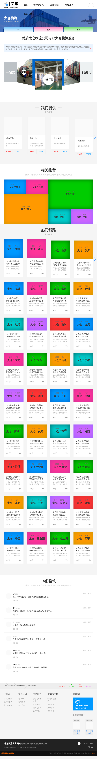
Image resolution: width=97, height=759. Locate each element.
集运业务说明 (51, 703)
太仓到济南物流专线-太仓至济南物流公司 (37, 264)
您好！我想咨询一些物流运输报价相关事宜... (31, 600)
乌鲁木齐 (70, 756)
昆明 (75, 756)
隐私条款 (13, 751)
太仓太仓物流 (32, 689)
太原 (55, 756)
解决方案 (21, 709)
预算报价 (34, 138)
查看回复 (15, 604)
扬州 (78, 30)
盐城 (48, 30)
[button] (95, 137)
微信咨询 (70, 689)
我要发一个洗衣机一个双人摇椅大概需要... (30, 671)
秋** (14, 625)
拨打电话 (62, 688)
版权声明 (7, 751)
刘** (14, 668)
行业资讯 (21, 702)
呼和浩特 (60, 756)
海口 (89, 756)
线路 (28, 751)
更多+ (94, 756)
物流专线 (33, 751)
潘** (14, 654)
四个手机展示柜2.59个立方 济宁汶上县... (30, 642)
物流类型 (21, 705)
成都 (82, 756)
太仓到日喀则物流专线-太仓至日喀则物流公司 (60, 518)
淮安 (18, 30)
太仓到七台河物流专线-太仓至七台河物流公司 (60, 553)
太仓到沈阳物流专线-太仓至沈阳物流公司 (84, 264)
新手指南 (50, 711)
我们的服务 (8, 709)
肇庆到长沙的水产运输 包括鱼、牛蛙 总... (30, 656)
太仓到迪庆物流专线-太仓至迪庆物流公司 (83, 339)
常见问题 (50, 714)
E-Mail (80, 688)
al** (14, 597)
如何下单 (36, 714)
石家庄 (51, 756)
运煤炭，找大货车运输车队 (24, 628)
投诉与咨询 (37, 711)
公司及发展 (8, 702)
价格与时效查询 (37, 703)
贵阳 (78, 756)
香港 (86, 756)
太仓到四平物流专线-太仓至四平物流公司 (83, 553)
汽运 (24, 751)
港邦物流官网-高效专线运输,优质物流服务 (34, 747)
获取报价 (88, 688)
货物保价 (57, 138)
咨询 (17, 151)
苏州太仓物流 (22, 689)
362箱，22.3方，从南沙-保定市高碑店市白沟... (32, 614)
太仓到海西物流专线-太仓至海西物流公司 (83, 446)
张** (14, 611)
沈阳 (65, 756)
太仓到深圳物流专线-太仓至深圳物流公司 (13, 264)
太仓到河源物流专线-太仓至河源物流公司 (83, 411)
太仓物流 (13, 689)
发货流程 (50, 708)
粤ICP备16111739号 (86, 747)
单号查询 (36, 708)
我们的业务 (8, 705)
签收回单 (10, 138)
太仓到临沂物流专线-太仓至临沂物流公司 (60, 264)
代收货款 (81, 138)
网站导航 (19, 751)
